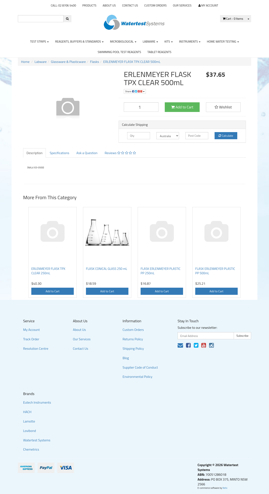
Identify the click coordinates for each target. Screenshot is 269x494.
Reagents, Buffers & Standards (79, 41)
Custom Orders (155, 5)
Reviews (120, 152)
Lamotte (29, 421)
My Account (31, 329)
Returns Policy (133, 339)
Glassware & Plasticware (68, 61)
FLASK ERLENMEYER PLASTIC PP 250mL (161, 271)
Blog (126, 357)
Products (89, 5)
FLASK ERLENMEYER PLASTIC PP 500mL (215, 271)
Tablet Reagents (159, 52)
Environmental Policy (137, 376)
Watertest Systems (36, 440)
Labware (150, 41)
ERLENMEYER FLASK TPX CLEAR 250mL (48, 271)
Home (25, 61)
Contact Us (130, 5)
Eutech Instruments (37, 402)
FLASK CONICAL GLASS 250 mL (106, 268)
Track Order (31, 339)
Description (34, 152)
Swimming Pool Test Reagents (119, 52)
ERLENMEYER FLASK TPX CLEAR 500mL (131, 61)
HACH (27, 411)
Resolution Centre (35, 348)
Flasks (94, 61)
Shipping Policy (133, 348)
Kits (168, 41)
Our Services (182, 5)
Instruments (190, 41)
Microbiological (123, 41)
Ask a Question (86, 152)
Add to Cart (182, 107)
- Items (233, 18)
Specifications (59, 152)
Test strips (39, 41)
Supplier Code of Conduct (140, 367)
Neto (225, 488)
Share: (135, 91)
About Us (109, 5)
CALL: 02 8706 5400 (63, 5)
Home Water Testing (223, 41)
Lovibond (29, 430)
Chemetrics (31, 449)
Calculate (226, 135)
